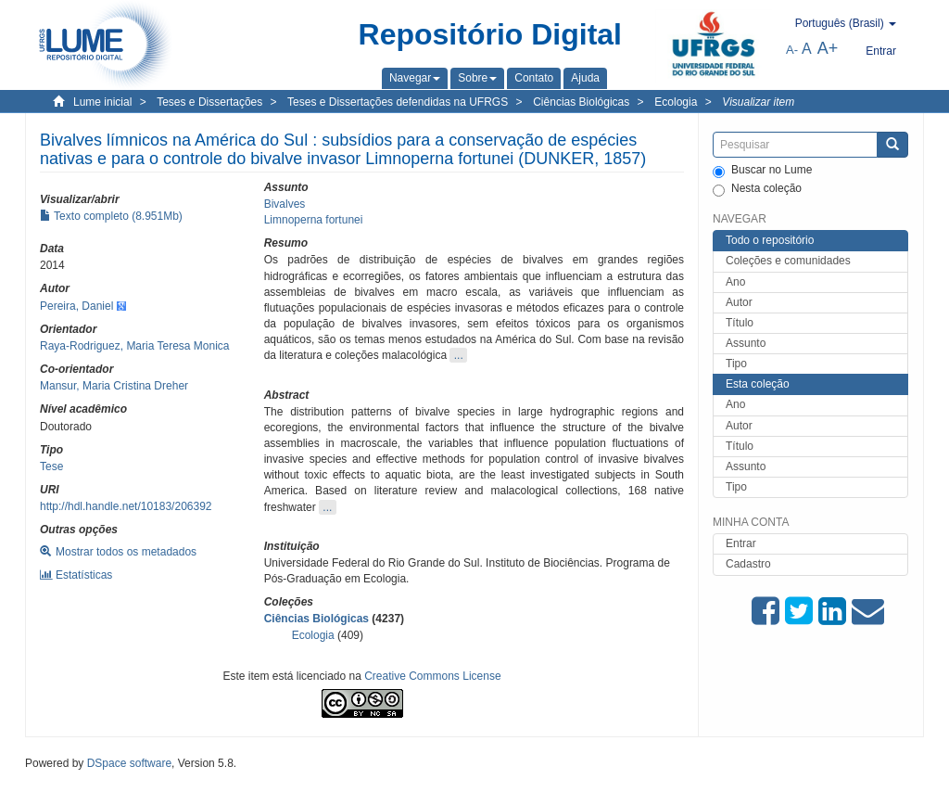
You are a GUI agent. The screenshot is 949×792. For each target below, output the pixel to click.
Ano (735, 281)
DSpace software (129, 763)
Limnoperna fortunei (313, 219)
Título (739, 322)
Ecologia (675, 102)
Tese (51, 466)
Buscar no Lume (762, 170)
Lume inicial (102, 102)
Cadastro (748, 563)
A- (792, 50)
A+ (828, 48)
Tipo (736, 363)
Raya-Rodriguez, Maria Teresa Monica (135, 345)
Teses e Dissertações (209, 102)
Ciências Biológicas (581, 102)
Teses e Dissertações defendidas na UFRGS (397, 102)
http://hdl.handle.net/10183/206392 (126, 506)
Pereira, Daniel (76, 306)
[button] (414, 77)
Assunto (746, 343)
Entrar (741, 543)
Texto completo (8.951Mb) (111, 216)
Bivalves (285, 204)
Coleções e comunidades (788, 260)
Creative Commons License (432, 676)
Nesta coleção (757, 189)
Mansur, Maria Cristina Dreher (114, 385)
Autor (739, 302)
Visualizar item (758, 102)
